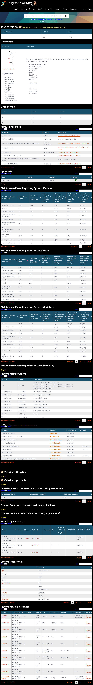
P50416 (26, 538)
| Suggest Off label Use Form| (18, 425)
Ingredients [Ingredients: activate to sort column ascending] (29, 612)
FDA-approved (39, 19)
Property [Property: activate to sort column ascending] (5, 132)
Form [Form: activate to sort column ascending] (44, 612)
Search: (83, 129)
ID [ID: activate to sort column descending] (3, 567)
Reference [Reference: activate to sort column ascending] (62, 132)
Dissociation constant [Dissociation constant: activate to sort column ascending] (38, 494)
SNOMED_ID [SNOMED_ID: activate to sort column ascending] (72, 430)
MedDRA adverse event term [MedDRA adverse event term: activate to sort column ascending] (8, 198)
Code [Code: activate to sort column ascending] (21, 379)
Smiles (13, 69)
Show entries (6, 129)
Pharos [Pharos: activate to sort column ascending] (26, 530)
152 (3, 571)
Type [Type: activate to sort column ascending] (54, 530)
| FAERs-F (44, 27)
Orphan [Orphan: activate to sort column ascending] (75, 177)
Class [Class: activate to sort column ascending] (20, 530)
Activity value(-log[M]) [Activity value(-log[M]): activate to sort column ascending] (61, 530)
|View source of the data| (31, 425)
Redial (57, 9)
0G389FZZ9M (6, 583)
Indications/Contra (36, 27)
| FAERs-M (49, 27)
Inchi (9, 69)
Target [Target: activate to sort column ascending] (4, 530)
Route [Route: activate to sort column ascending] (63, 612)
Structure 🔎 (25, 9)
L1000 (83, 9)
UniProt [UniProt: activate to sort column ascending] (35, 530)
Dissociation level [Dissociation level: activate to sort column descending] (8, 494)
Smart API (48, 9)
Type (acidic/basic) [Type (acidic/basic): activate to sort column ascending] (70, 494)
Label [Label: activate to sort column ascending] (88, 612)
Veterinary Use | (26, 27)
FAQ (89, 9)
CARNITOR (5, 623)
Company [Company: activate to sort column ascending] (51, 177)
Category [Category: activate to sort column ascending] (16, 612)
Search (15, 9)
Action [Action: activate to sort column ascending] (46, 530)
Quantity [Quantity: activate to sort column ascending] (55, 612)
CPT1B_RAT (35, 545)
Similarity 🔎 (37, 9)
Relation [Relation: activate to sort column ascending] (53, 430)
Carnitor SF (5, 664)
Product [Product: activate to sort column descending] (5, 612)
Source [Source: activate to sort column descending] (4, 379)
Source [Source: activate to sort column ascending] (41, 567)
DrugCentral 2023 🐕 (21, 3)
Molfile (5, 69)
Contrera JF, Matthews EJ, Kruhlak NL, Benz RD (73, 143)
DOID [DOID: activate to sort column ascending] (84, 430)
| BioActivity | (62, 27)
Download (74, 9)
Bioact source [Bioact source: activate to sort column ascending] (80, 530)
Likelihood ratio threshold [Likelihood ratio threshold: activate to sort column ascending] (34, 198)
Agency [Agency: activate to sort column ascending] (30, 177)
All (33, 19)
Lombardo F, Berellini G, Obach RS (69, 136)
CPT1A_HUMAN (37, 538)
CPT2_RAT (35, 552)
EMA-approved (48, 19)
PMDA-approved (58, 19)
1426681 (4, 593)
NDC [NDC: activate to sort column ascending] (37, 612)
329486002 (5, 599)
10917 (3, 589)
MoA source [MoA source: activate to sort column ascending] (89, 530)
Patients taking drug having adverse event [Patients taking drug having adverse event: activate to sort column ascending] (47, 197)
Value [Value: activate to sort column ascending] (47, 132)
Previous (78, 167)
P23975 (54, 21)
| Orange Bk (55, 27)
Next (89, 167)
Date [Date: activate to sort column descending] (4, 177)
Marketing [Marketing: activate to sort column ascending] (79, 612)
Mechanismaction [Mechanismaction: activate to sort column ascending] (71, 530)
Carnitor (4, 637)
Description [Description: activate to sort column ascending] (38, 379)
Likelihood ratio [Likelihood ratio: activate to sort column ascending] (23, 198)
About (65, 9)
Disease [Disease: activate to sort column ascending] (5, 430)
